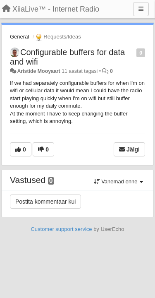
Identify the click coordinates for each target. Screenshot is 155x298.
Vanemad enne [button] (118, 181)
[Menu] (141, 9)
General (19, 37)
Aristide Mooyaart (38, 71)
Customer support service (61, 229)
